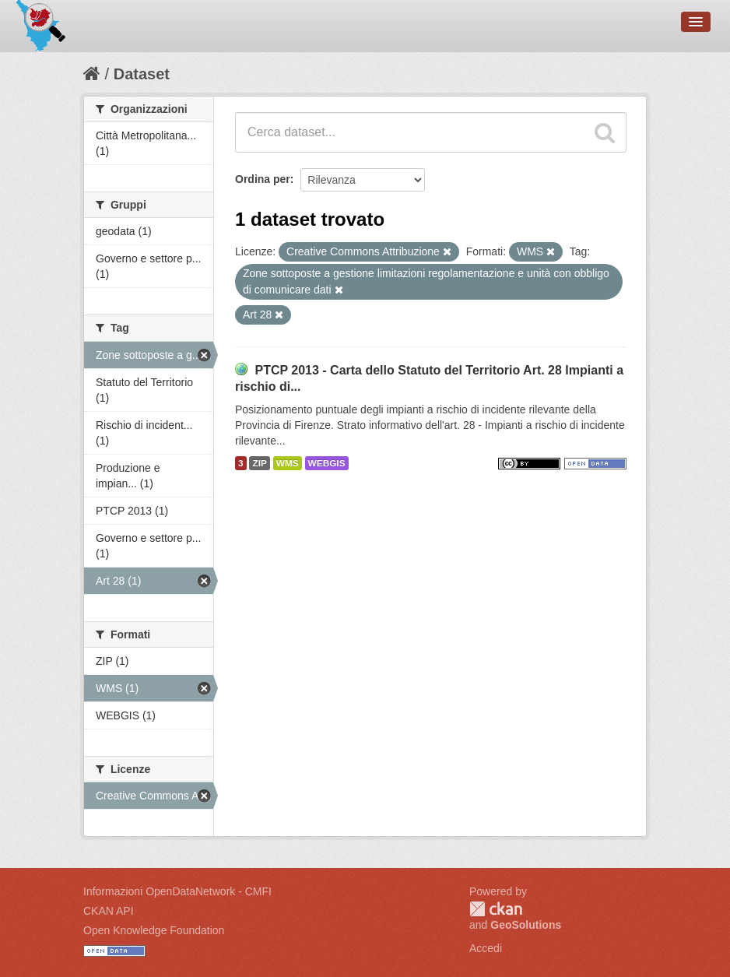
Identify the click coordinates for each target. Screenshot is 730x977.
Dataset (142, 74)
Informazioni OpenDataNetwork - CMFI (177, 891)
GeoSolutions (525, 925)
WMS (287, 463)
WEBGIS (327, 463)
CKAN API (108, 911)
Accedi (485, 948)
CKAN (495, 909)
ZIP (259, 463)
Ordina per (262, 179)
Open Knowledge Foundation (153, 930)
